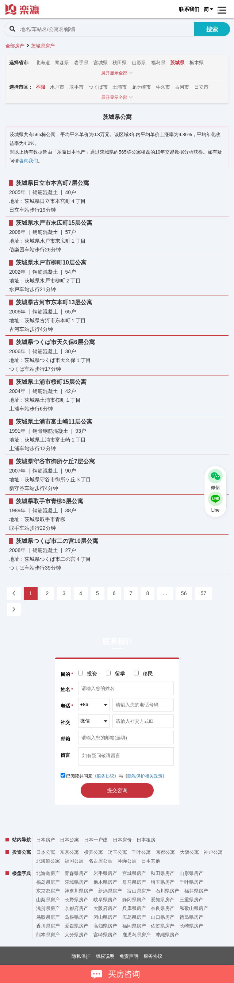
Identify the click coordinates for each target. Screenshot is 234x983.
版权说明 (105, 956)
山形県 (139, 62)
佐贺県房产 (162, 926)
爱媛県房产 (76, 926)
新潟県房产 (110, 891)
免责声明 (128, 956)
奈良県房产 (162, 908)
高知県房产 (105, 926)
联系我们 (189, 9)
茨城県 (177, 62)
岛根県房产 (76, 917)
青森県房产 (76, 873)
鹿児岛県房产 (136, 934)
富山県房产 (139, 891)
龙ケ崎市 (141, 87)
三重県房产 (191, 899)
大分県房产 (76, 934)
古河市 (182, 87)
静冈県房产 (134, 899)
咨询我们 (28, 160)
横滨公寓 (93, 852)
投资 (92, 673)
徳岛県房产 (191, 917)
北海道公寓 (48, 861)
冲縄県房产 (167, 934)
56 (184, 593)
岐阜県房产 (105, 899)
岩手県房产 (105, 873)
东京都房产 (48, 891)
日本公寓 (69, 840)
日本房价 (122, 840)
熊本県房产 (48, 934)
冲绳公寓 (127, 861)
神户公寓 (213, 852)
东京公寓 (69, 852)
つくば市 (98, 87)
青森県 (62, 62)
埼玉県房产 (162, 882)
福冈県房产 (134, 926)
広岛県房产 (134, 917)
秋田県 (119, 62)
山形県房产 (191, 873)
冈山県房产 (105, 917)
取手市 (76, 87)
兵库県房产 (134, 908)
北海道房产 (48, 873)
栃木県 (196, 62)
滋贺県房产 (48, 908)
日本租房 (146, 840)
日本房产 (45, 840)
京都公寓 (165, 852)
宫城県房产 (134, 873)
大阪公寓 (189, 852)
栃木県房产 (105, 882)
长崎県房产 (191, 926)
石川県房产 (167, 891)
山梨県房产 (48, 899)
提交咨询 (117, 790)
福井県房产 (196, 891)
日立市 (201, 87)
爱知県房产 (162, 899)
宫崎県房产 (105, 934)
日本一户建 (96, 840)
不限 (40, 87)
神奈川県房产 (79, 891)
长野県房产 (76, 899)
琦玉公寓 (117, 852)
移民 (148, 673)
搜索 (212, 29)
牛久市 (163, 87)
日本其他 (150, 861)
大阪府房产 (105, 908)
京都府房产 (76, 908)
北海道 (43, 62)
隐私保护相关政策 (144, 776)
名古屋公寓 (100, 861)
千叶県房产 (191, 882)
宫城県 (100, 62)
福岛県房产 (48, 882)
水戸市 (57, 87)
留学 (120, 673)
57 (203, 593)
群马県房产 (134, 882)
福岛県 (158, 62)
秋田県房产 (162, 873)
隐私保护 (81, 956)
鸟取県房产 (48, 917)
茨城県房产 (76, 882)
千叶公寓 (141, 852)
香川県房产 (48, 926)
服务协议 (105, 776)
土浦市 (119, 87)
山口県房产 (162, 917)
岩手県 (81, 62)
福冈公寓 (74, 861)
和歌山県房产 (194, 908)
